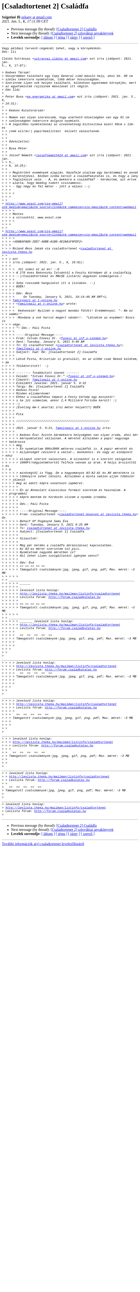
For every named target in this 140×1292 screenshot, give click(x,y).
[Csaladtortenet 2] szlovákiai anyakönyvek (82, 33)
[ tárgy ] (74, 37)
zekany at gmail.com (36, 17)
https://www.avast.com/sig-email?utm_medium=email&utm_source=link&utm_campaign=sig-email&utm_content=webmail (69, 237)
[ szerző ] (88, 37)
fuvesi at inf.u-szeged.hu (83, 397)
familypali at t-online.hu (35, 351)
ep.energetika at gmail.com (50, 107)
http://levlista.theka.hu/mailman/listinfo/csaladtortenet (70, 703)
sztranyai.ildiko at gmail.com (60, 61)
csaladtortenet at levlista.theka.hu (88, 405)
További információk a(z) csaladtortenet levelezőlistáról (43, 998)
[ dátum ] (48, 37)
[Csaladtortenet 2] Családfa (76, 29)
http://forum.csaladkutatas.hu (74, 707)
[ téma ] (61, 37)
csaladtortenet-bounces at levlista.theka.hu (97, 608)
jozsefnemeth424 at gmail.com (61, 177)
